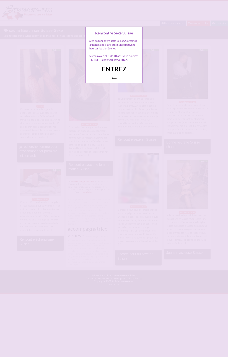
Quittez (114, 78)
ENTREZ (114, 69)
